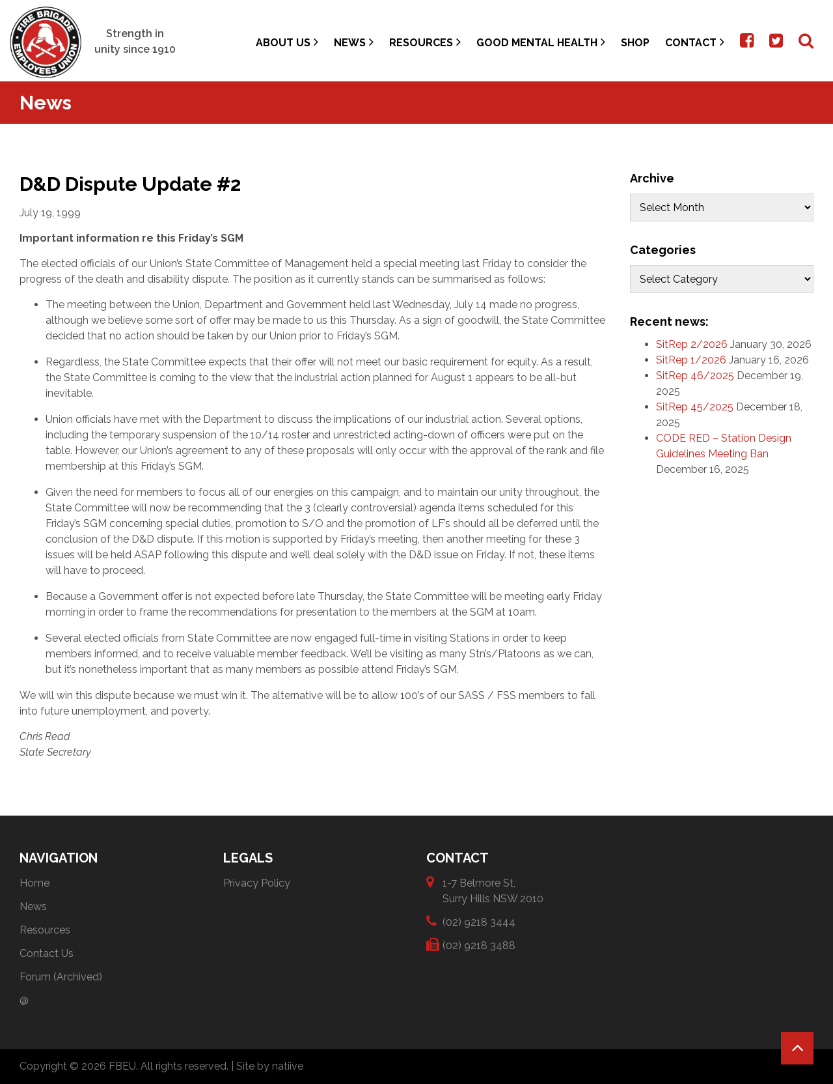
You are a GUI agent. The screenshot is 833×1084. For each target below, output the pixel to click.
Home (34, 883)
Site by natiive (269, 1066)
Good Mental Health (540, 42)
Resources (425, 42)
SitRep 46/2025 (695, 375)
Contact (694, 42)
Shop (635, 42)
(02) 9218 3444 (479, 921)
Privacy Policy (256, 883)
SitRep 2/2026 (692, 344)
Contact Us (47, 953)
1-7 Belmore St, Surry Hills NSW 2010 (493, 890)
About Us (287, 42)
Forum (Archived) (61, 977)
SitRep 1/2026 (691, 360)
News (354, 42)
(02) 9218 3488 (479, 945)
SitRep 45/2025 (694, 407)
